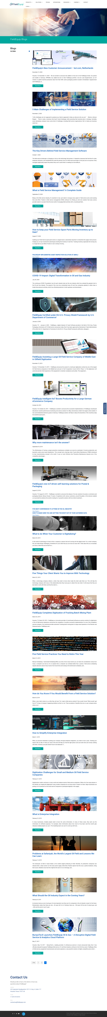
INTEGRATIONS (56, 2)
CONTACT (85, 2)
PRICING (48, 2)
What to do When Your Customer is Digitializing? (54, 534)
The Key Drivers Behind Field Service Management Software (59, 151)
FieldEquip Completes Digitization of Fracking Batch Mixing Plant (61, 613)
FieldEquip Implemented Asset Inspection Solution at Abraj (55, 255)
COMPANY (77, 2)
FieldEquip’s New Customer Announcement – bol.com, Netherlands (62, 68)
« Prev (33, 962)
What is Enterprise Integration (45, 814)
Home (11, 34)
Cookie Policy (83, 1013)
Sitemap (95, 1013)
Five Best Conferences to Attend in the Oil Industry (52, 509)
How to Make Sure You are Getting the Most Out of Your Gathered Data (59, 513)
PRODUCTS (29, 2)
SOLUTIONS (39, 2)
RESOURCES (67, 2)
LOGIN (28, 6)
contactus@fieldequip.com (18, 1002)
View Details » (36, 257)
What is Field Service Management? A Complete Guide (56, 190)
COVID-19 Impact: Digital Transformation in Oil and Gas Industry (61, 275)
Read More (38, 85)
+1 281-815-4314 (15, 997)
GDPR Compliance (76, 1013)
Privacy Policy (69, 1013)
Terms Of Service (89, 1013)
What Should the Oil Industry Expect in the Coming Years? (58, 895)
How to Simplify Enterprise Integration (49, 733)
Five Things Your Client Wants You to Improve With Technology (60, 573)
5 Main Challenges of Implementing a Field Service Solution (59, 109)
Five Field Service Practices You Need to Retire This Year (58, 654)
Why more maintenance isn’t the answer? (51, 442)
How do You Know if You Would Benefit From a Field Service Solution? (64, 693)
